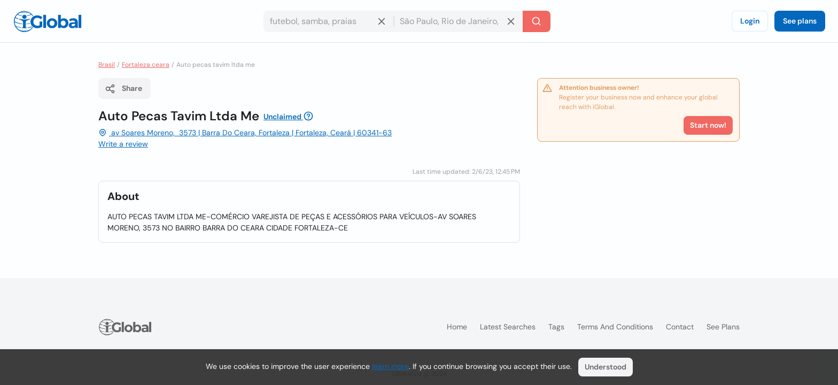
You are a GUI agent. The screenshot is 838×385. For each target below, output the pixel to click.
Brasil (106, 64)
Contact (680, 327)
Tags (556, 327)
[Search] (536, 21)
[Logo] (47, 21)
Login (749, 21)
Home (457, 327)
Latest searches (508, 327)
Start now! (708, 125)
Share (123, 88)
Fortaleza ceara (145, 64)
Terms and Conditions (615, 327)
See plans (800, 21)
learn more (390, 366)
